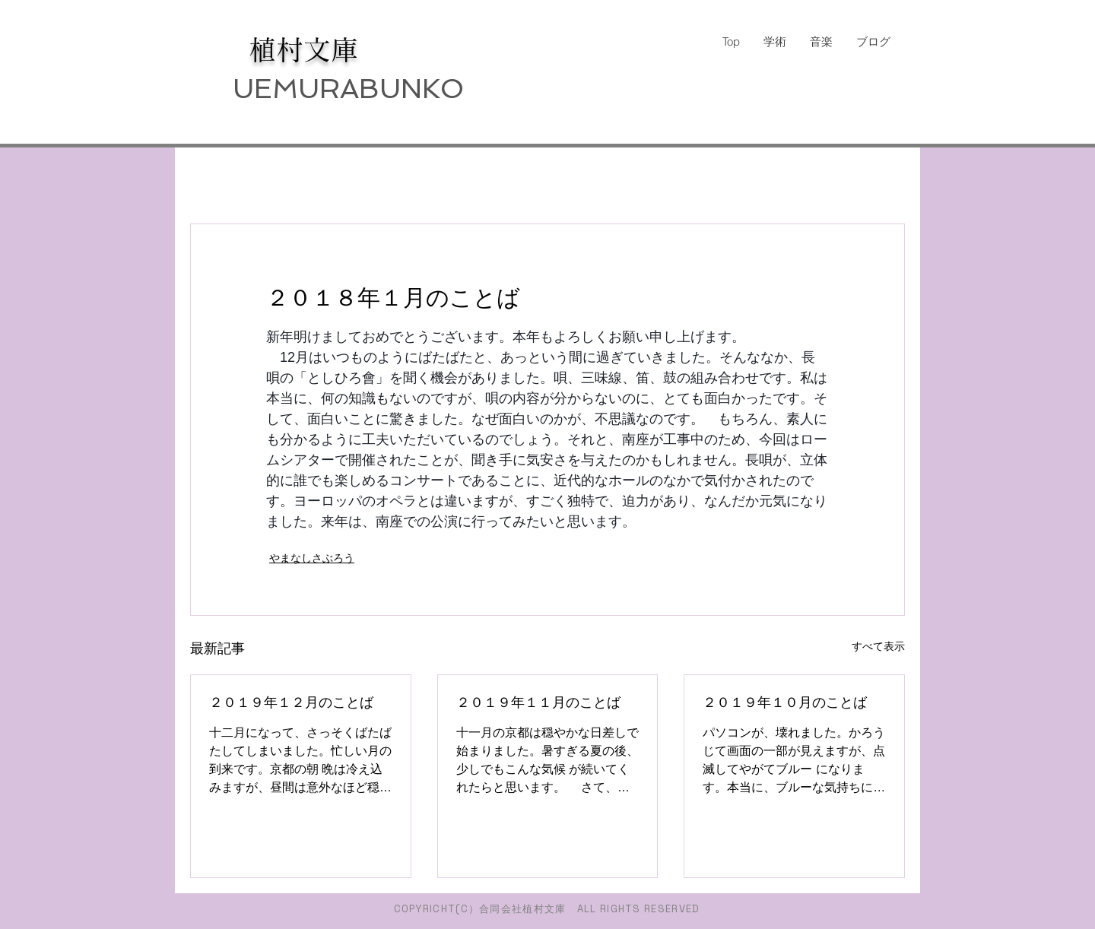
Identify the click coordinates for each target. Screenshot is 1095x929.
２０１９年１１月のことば (538, 702)
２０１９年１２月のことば (291, 702)
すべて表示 (878, 646)
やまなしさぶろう (311, 558)
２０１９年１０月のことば (785, 702)
